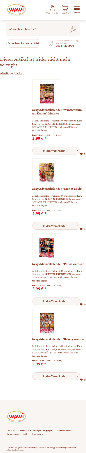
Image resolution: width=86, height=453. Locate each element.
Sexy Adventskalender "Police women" (58, 264)
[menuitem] (65, 10)
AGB (25, 434)
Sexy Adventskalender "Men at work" (57, 189)
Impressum (37, 434)
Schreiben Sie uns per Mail (24, 43)
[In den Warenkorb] (56, 150)
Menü (77, 10)
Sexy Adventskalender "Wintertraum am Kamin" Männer (57, 111)
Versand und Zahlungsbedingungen (35, 430)
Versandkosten (44, 447)
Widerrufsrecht (64, 430)
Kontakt (10, 430)
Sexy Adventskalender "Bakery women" (58, 339)
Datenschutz (13, 434)
